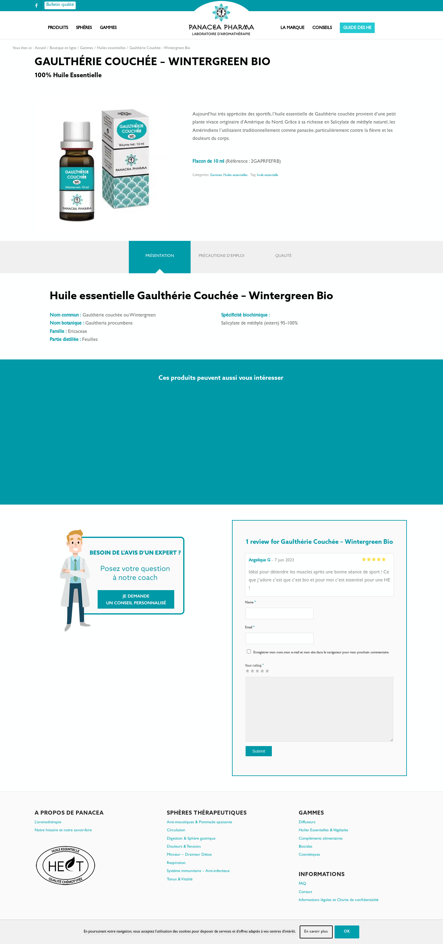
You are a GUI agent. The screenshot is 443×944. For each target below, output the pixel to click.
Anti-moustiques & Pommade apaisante (199, 822)
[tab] (160, 257)
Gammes (216, 175)
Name (250, 603)
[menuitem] (58, 28)
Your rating (254, 665)
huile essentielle (267, 175)
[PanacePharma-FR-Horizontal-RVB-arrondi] (221, 18)
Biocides (305, 847)
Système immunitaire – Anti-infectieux (198, 871)
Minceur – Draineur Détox (189, 855)
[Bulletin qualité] (60, 5)
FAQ (302, 884)
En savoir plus (316, 932)
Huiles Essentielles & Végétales (323, 831)
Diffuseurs (307, 822)
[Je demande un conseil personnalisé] (122, 580)
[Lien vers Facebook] (36, 5)
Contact (305, 892)
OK (347, 932)
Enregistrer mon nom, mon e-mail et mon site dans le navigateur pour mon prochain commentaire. (321, 652)
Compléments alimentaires (321, 839)
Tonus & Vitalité (179, 880)
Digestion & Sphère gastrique (191, 839)
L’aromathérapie (48, 822)
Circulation (176, 831)
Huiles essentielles (235, 175)
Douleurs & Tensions (184, 847)
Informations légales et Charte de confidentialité (338, 900)
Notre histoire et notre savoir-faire (63, 831)
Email (250, 628)
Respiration (176, 863)
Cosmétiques (309, 855)
